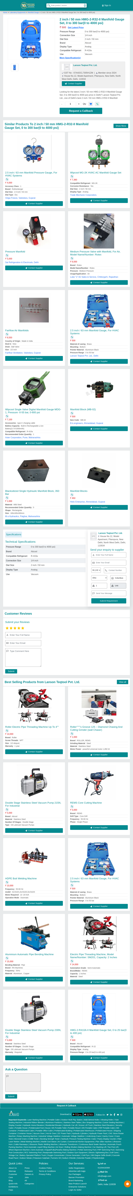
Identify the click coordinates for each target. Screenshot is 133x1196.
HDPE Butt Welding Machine (21, 875)
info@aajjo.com (104, 1173)
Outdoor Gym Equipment (77, 1150)
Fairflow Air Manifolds (17, 327)
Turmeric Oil (56, 1155)
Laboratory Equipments (18, 9)
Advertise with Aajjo (77, 1168)
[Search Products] (47, 4)
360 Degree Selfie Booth (101, 1152)
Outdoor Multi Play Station (71, 1117)
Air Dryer (59, 1144)
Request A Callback (66, 1103)
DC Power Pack (64, 1130)
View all (122, 679)
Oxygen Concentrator (56, 1152)
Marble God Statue (48, 1139)
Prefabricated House (104, 1128)
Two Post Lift (113, 1144)
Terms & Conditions (47, 1168)
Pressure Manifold (15, 248)
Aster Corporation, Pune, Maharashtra (22, 434)
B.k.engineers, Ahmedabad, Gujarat (86, 420)
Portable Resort (74, 1125)
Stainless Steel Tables (72, 1119)
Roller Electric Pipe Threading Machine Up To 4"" (32, 724)
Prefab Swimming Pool (87, 1147)
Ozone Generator (73, 1152)
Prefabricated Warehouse (84, 1128)
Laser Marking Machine (36, 1117)
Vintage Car (13, 1152)
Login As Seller (75, 1187)
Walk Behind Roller (91, 1117)
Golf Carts (114, 1150)
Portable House (21, 1125)
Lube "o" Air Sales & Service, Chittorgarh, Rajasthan (94, 274)
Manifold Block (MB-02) (83, 406)
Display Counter (15, 1122)
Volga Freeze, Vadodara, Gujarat (20, 195)
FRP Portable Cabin (107, 1125)
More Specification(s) (70, 55)
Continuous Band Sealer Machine (92, 1141)
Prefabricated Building (63, 1128)
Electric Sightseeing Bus (98, 1150)
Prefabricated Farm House (39, 1125)
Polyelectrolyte (98, 1155)
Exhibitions (13, 1184)
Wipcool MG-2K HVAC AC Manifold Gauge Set (95, 169)
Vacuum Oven (39, 1130)
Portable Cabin (54, 1117)
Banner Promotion (76, 1174)
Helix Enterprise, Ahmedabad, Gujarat (87, 499)
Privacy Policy (45, 1171)
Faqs (11, 1187)
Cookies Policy (45, 1165)
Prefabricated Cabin (26, 1128)
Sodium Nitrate (26, 1155)
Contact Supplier (76, 80)
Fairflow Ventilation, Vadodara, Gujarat (23, 350)
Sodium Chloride (69, 1155)
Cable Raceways (21, 1141)
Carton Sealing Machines (113, 1119)
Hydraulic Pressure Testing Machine (75, 1136)
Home (5, 9)
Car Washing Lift (99, 1144)
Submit (9, 668)
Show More (121, 123)
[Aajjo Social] (107, 1111)
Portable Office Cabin (44, 1128)
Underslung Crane (93, 1133)
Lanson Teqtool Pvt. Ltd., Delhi (84, 353)
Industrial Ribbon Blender (34, 1119)
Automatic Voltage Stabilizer (73, 1133)
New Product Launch (78, 1180)
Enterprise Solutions (77, 1184)
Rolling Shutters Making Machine (78, 1144)
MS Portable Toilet (59, 1125)
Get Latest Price (76, 24)
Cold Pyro (85, 1152)
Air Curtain (62, 1139)
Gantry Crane (107, 1133)
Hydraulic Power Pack (98, 1130)
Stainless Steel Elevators (104, 1122)
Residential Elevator (54, 1122)
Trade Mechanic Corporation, (83, 192)
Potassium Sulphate (41, 1155)
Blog (11, 1177)
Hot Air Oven (51, 1130)
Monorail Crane (20, 1136)
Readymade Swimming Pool (54, 1150)
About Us (13, 1165)
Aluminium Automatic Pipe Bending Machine (29, 951)
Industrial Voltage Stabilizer (50, 1133)
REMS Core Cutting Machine (86, 799)
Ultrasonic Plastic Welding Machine (43, 1141)
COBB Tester (33, 1136)
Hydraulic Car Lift (70, 1122)
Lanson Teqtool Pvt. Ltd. (85, 62)
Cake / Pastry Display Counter (104, 1136)
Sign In (106, 4)
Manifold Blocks (78, 488)
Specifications (13, 531)
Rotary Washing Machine (27, 1133)
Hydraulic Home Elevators (33, 1122)
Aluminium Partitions (53, 1119)
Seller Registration (77, 1165)
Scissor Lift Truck (86, 1122)
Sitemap (12, 1168)
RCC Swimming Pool (33, 1150)
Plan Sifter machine (103, 1139)
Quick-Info (13, 1180)
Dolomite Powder (84, 1155)
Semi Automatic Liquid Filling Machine (39, 1144)
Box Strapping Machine (92, 1119)
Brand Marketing (76, 1177)
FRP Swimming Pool (106, 1147)
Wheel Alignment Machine (19, 1147)
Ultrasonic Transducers (68, 1141)
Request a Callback (81, 107)
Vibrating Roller (107, 1117)
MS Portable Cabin (89, 1125)
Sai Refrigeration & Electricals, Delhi (22, 259)
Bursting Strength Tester (50, 1136)
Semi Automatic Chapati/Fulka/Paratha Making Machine (53, 1147)
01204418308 (104, 1165)
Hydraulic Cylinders (80, 1130)
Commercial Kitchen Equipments (81, 1139)
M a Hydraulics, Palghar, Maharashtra (22, 513)
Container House (25, 1130)
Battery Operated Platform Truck (33, 1152)
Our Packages (75, 1171)
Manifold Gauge (33, 9)
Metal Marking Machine (30, 1139)
